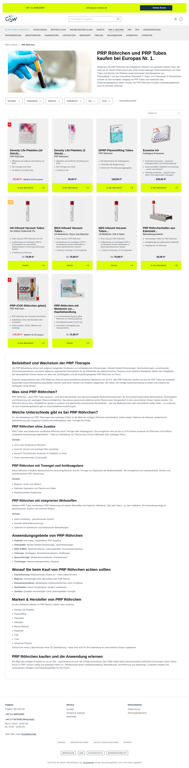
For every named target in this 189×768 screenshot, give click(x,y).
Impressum (68, 753)
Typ (92, 101)
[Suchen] (118, 19)
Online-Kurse (134, 709)
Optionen (54, 101)
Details (33, 264)
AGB (81, 753)
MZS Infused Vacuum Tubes (117, 231)
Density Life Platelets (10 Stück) (28, 153)
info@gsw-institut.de (96, 8)
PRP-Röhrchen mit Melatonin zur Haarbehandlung (66, 308)
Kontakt (70, 709)
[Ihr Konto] (175, 18)
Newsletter (71, 716)
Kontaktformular (28, 734)
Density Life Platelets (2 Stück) (72, 153)
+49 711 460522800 (35, 8)
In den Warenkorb (31, 187)
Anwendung (34, 101)
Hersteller (14, 101)
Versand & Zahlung (75, 713)
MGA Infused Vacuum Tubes (72, 231)
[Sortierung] (164, 113)
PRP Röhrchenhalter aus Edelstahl (161, 231)
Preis (106, 101)
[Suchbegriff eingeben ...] (92, 19)
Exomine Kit (161, 152)
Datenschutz (95, 753)
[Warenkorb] (181, 18)
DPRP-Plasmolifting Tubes (117, 152)
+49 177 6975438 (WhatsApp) (19, 719)
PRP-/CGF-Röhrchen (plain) (28, 307)
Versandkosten (88, 763)
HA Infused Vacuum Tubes (28, 229)
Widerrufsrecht (117, 753)
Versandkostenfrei (127, 101)
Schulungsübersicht (137, 713)
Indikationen (74, 101)
